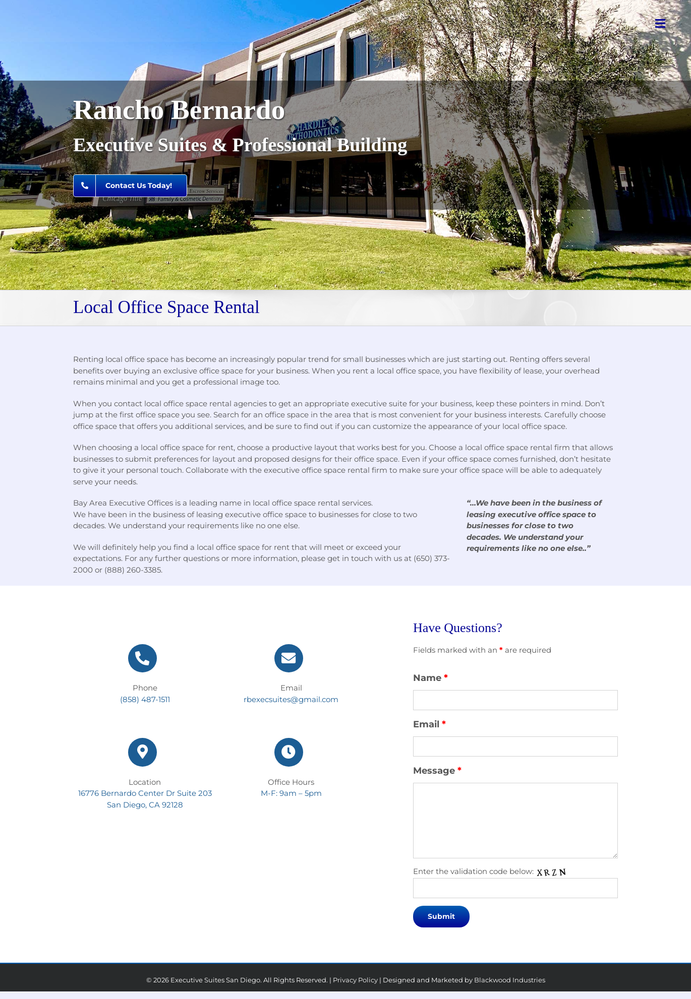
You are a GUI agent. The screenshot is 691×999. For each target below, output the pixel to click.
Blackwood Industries (509, 980)
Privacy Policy (355, 980)
